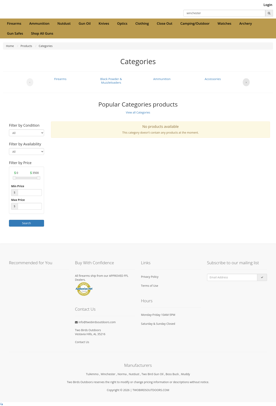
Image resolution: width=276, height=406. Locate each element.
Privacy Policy (149, 277)
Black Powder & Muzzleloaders (111, 80)
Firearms (14, 23)
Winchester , (109, 374)
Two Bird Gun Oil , (153, 374)
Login (267, 5)
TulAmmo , (93, 374)
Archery (245, 23)
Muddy (185, 374)
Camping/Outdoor (195, 23)
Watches (224, 23)
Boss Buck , (173, 374)
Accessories (213, 79)
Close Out (164, 23)
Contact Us (82, 342)
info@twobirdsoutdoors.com (95, 322)
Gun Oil (84, 23)
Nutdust (64, 23)
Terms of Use (149, 286)
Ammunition (39, 23)
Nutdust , (135, 374)
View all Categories (138, 112)
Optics (122, 23)
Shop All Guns (42, 33)
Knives (104, 23)
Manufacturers (138, 365)
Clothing (142, 23)
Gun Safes (15, 33)
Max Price (18, 200)
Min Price (17, 186)
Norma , (123, 374)
